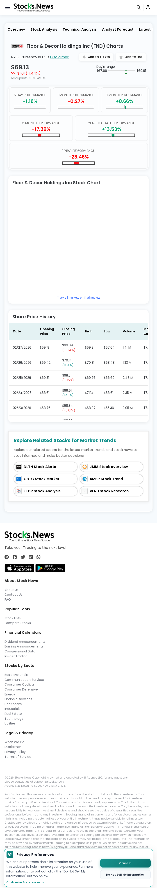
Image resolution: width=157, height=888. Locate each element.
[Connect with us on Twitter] (23, 557)
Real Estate (13, 713)
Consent (125, 863)
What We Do (14, 742)
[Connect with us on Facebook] (15, 557)
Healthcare (13, 704)
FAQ (8, 599)
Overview (16, 29)
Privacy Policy (15, 751)
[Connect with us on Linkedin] (31, 557)
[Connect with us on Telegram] (7, 557)
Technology (14, 718)
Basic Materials (16, 674)
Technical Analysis (80, 29)
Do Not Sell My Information (125, 875)
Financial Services (18, 699)
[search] (138, 8)
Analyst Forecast (118, 29)
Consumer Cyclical (19, 684)
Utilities (10, 723)
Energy (10, 694)
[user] (148, 7)
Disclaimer (59, 57)
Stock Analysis (43, 29)
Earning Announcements (24, 646)
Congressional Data (20, 651)
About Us (11, 590)
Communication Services (25, 679)
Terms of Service (18, 756)
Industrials (12, 708)
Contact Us (13, 594)
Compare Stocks (18, 623)
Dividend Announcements (25, 641)
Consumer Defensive (21, 689)
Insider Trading (16, 656)
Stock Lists (13, 618)
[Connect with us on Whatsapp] (38, 557)
